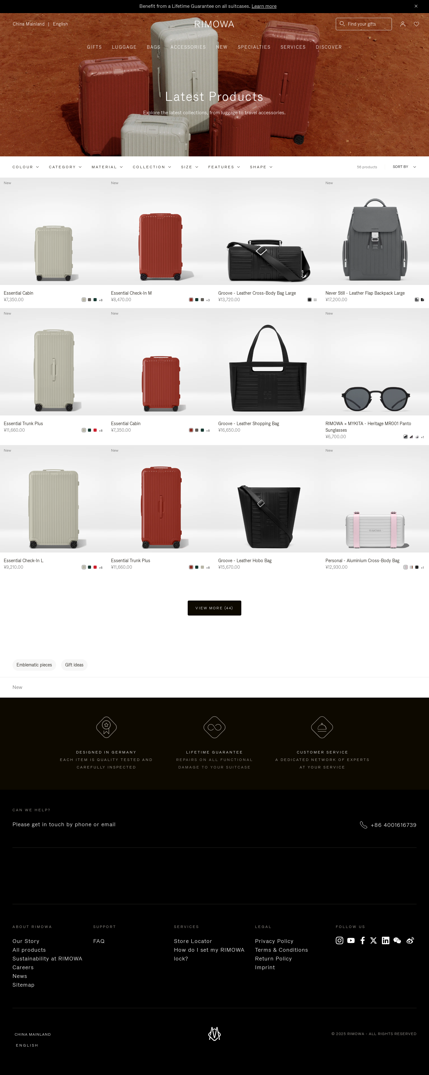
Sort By (400, 166)
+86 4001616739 (394, 825)
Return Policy (273, 958)
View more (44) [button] (214, 608)
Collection (149, 166)
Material (104, 166)
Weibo (410, 940)
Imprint (265, 967)
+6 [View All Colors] (101, 568)
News (19, 976)
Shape (258, 166)
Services (293, 47)
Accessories (188, 47)
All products (29, 950)
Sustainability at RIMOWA (47, 958)
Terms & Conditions (281, 950)
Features (221, 166)
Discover (329, 47)
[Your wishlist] (416, 24)
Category (62, 166)
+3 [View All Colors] (208, 300)
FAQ (99, 941)
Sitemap (23, 985)
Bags (154, 47)
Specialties (254, 47)
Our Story (26, 941)
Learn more (264, 6)
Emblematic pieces (34, 665)
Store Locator (193, 941)
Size (187, 166)
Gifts (94, 47)
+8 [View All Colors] (101, 300)
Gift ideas (74, 665)
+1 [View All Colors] (422, 437)
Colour (22, 166)
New (222, 47)
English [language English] (60, 24)
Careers (23, 967)
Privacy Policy (274, 941)
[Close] (416, 6)
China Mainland (30, 24)
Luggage (124, 47)
